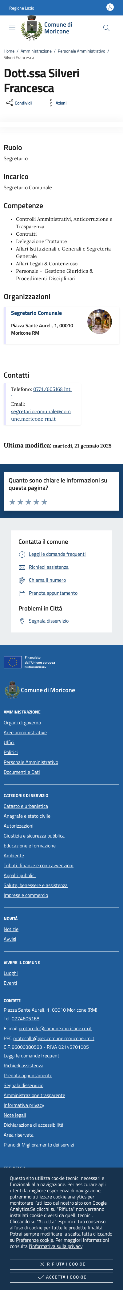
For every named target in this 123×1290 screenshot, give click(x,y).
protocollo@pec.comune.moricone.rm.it (53, 1038)
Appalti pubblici (20, 875)
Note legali (15, 1115)
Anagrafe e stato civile (27, 816)
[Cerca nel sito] (106, 27)
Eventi (10, 983)
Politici (11, 752)
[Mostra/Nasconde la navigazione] (12, 27)
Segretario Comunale (36, 313)
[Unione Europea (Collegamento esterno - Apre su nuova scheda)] (61, 663)
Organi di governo (22, 722)
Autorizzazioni (19, 825)
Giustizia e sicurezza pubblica (34, 835)
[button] (21, 8)
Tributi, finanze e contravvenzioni (38, 865)
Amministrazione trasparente (34, 1095)
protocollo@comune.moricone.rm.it (55, 1028)
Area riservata (19, 1134)
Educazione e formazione (30, 845)
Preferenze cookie (34, 1240)
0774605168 (25, 1018)
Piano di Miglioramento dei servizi (39, 1144)
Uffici (9, 742)
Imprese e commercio (26, 895)
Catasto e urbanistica (26, 806)
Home (9, 51)
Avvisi (10, 939)
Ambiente (14, 855)
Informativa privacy (24, 1105)
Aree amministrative (25, 732)
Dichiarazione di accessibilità (33, 1125)
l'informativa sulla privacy (55, 1246)
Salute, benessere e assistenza (36, 885)
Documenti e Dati (22, 772)
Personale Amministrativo (81, 51)
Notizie (11, 929)
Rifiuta (61, 1264)
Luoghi (11, 973)
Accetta (61, 1277)
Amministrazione (36, 51)
